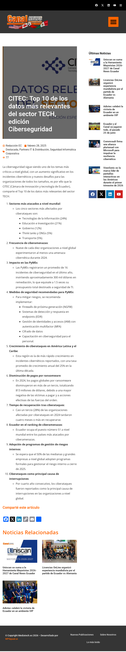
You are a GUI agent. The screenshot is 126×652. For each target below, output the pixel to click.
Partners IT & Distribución (34, 150)
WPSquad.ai (11, 639)
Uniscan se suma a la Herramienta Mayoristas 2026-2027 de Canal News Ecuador (113, 65)
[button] (113, 22)
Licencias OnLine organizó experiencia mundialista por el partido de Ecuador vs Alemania (113, 89)
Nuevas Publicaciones (82, 635)
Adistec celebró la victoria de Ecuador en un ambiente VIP (113, 111)
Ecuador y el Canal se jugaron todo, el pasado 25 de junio (112, 128)
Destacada (12, 150)
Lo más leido (93, 643)
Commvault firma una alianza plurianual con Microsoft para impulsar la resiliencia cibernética (112, 150)
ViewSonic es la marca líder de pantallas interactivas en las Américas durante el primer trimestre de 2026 (113, 176)
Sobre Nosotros (108, 635)
